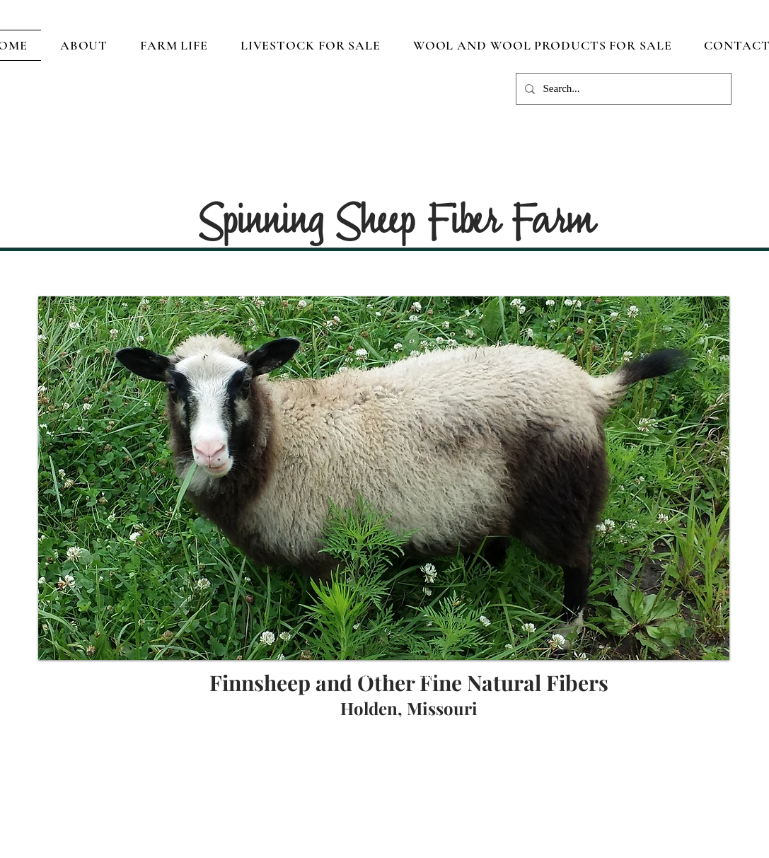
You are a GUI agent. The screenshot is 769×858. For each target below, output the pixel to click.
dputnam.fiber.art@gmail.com (388, 674)
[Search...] (622, 89)
